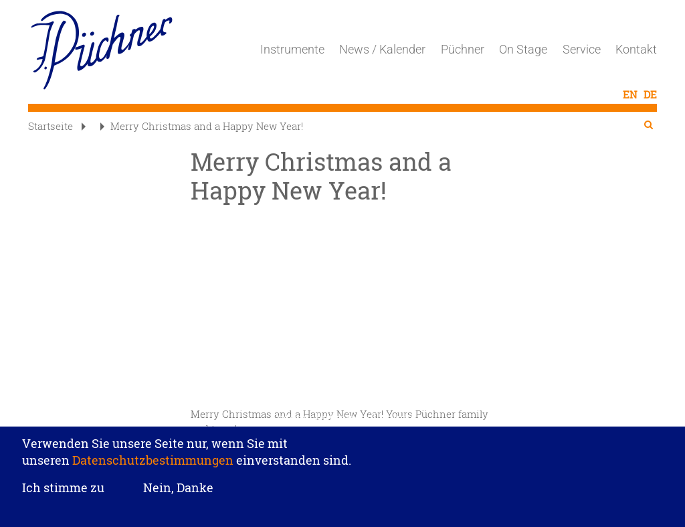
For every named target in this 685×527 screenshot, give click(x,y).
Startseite (50, 126)
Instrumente (292, 49)
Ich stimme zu (63, 488)
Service (582, 49)
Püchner (462, 49)
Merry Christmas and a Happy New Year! (201, 126)
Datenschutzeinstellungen (342, 417)
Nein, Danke (178, 487)
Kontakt (636, 49)
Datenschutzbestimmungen (152, 460)
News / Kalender (382, 49)
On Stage (523, 49)
